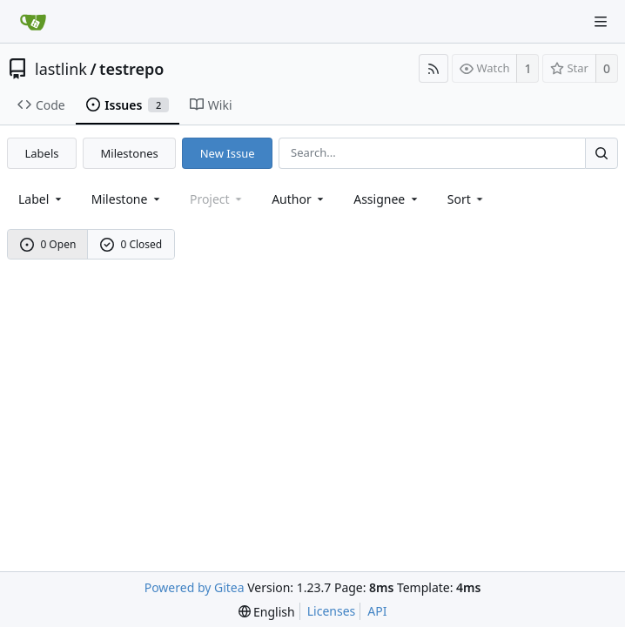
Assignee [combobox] (386, 199)
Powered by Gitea (194, 587)
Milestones (129, 153)
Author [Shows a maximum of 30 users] (299, 199)
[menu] (467, 199)
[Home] (33, 21)
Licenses (331, 611)
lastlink (61, 69)
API (376, 611)
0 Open (48, 244)
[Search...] (601, 153)
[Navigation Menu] (600, 21)
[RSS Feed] (433, 68)
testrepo (131, 69)
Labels (42, 153)
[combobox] (41, 199)
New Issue (227, 153)
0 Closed (131, 244)
